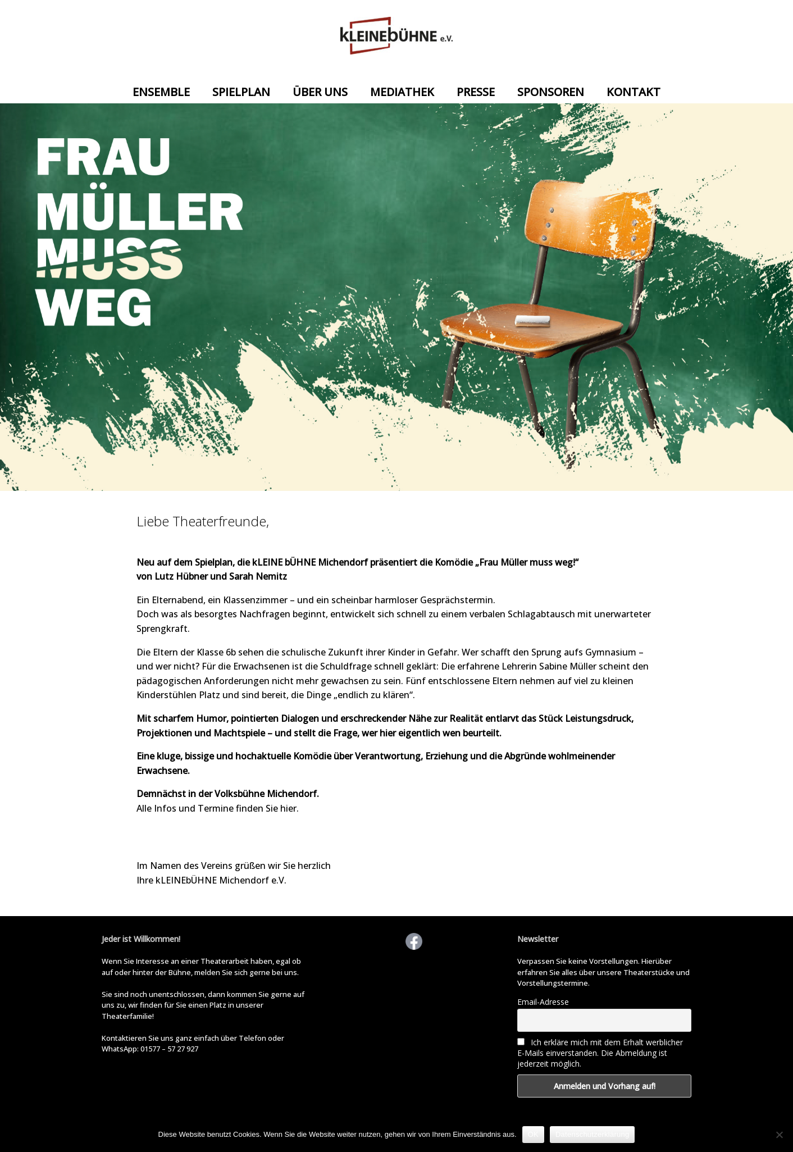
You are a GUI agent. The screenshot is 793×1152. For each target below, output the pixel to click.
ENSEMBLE (161, 91)
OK (533, 1134)
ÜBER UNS (320, 91)
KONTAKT (633, 91)
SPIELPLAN (241, 91)
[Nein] (779, 1134)
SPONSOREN (550, 91)
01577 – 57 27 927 (169, 1049)
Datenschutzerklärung (592, 1134)
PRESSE (476, 91)
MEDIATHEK (402, 91)
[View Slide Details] (396, 296)
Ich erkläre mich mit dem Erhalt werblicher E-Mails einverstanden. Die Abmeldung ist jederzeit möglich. (600, 1053)
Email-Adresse (543, 1001)
